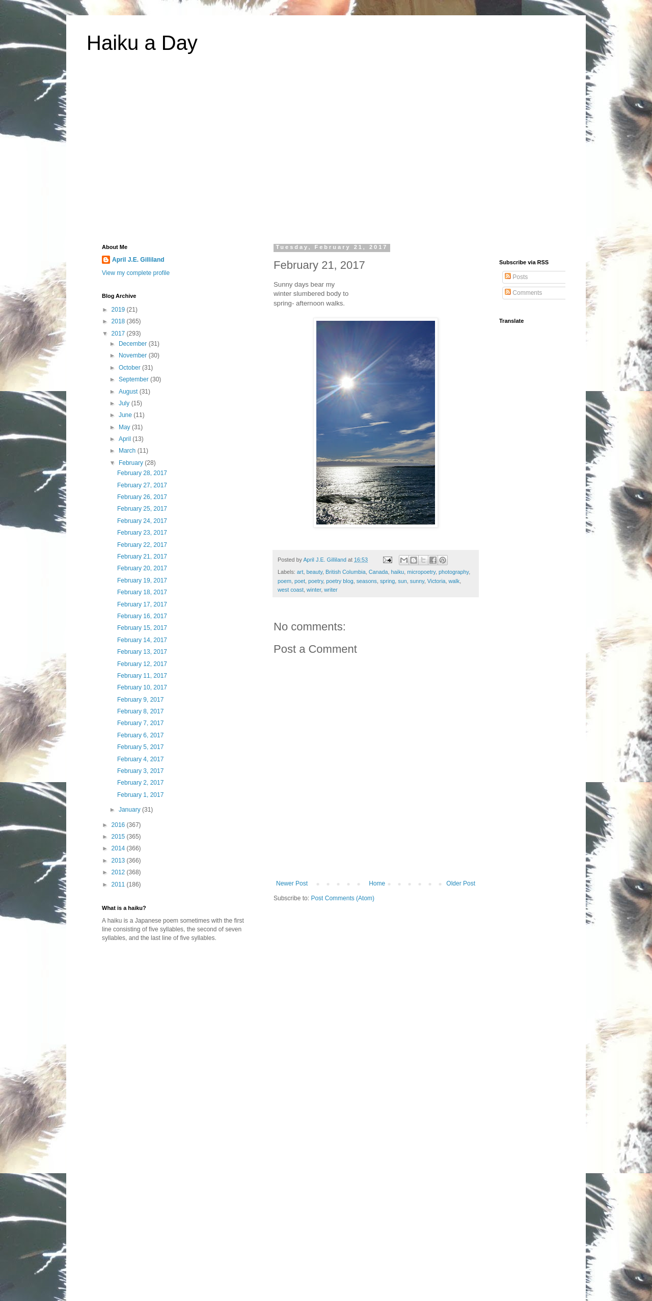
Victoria (436, 581)
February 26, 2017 (142, 497)
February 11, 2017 (142, 675)
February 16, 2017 (142, 616)
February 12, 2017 (142, 664)
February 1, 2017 (140, 794)
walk (454, 581)
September (134, 379)
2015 (119, 836)
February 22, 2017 (142, 544)
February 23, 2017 (142, 532)
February (132, 462)
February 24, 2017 (142, 520)
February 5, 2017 (140, 747)
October (130, 367)
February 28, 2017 (142, 473)
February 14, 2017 (142, 640)
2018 (119, 321)
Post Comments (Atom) (342, 898)
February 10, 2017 (142, 687)
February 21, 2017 (142, 556)
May (125, 427)
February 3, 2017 (140, 770)
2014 (119, 848)
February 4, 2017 (140, 759)
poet (299, 581)
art (300, 572)
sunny (417, 581)
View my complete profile (136, 272)
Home (377, 883)
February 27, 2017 (142, 485)
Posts (516, 277)
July (125, 403)
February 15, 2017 (142, 627)
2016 (119, 824)
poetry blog (339, 581)
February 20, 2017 (142, 568)
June (126, 415)
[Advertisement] (326, 155)
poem (284, 581)
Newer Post (292, 883)
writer (330, 590)
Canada (378, 572)
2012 (119, 872)
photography (454, 572)
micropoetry (421, 572)
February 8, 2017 (140, 711)
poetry (315, 581)
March (128, 450)
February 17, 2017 (142, 604)
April (125, 438)
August (129, 391)
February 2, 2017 (140, 782)
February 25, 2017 (142, 508)
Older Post (460, 883)
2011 (119, 884)
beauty (314, 572)
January (130, 809)
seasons (367, 581)
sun (402, 581)
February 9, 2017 (140, 699)
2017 (119, 333)
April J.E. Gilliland (138, 259)
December (134, 343)
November (134, 355)
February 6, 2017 (140, 735)
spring (387, 581)
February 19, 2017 (142, 580)
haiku (397, 572)
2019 (119, 309)
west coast (291, 590)
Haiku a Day (142, 43)
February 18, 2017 (142, 592)
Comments (523, 292)
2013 (119, 860)
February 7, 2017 (140, 723)
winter (314, 590)
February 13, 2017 (142, 651)
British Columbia (345, 572)
